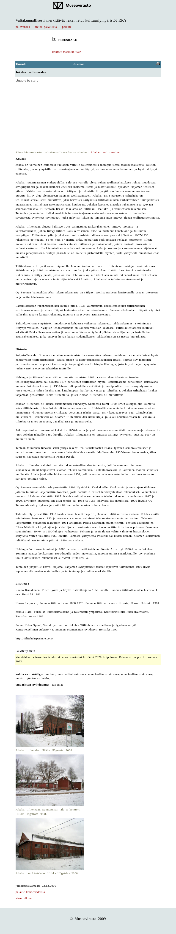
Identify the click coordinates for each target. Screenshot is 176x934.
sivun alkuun (24, 898)
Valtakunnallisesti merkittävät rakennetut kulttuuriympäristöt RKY (71, 20)
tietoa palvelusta (46, 26)
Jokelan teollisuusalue (105, 152)
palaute (67, 26)
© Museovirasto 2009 (88, 919)
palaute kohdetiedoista (30, 892)
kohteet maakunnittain (66, 51)
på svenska (23, 26)
